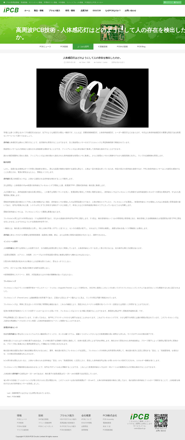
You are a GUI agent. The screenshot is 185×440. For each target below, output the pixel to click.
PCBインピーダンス (45, 426)
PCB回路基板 (108, 430)
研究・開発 (70, 10)
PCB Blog (141, 46)
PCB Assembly (108, 419)
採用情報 (84, 430)
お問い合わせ (130, 10)
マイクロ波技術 (23, 430)
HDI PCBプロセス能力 (68, 419)
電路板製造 (107, 423)
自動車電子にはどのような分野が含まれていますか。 (32, 393)
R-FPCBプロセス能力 (68, 426)
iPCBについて (86, 419)
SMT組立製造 (43, 419)
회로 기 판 (106, 426)
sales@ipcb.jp (139, 428)
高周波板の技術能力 (67, 423)
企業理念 (84, 426)
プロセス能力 (54, 10)
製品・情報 (38, 10)
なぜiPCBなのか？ (113, 10)
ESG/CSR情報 (86, 423)
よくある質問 (83, 46)
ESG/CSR (97, 10)
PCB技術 (64, 46)
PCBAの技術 (122, 46)
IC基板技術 (102, 46)
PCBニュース (45, 46)
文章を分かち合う (118, 62)
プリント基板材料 (45, 423)
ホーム (27, 10)
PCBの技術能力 (65, 430)
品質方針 (84, 10)
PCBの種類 (16, 397)
